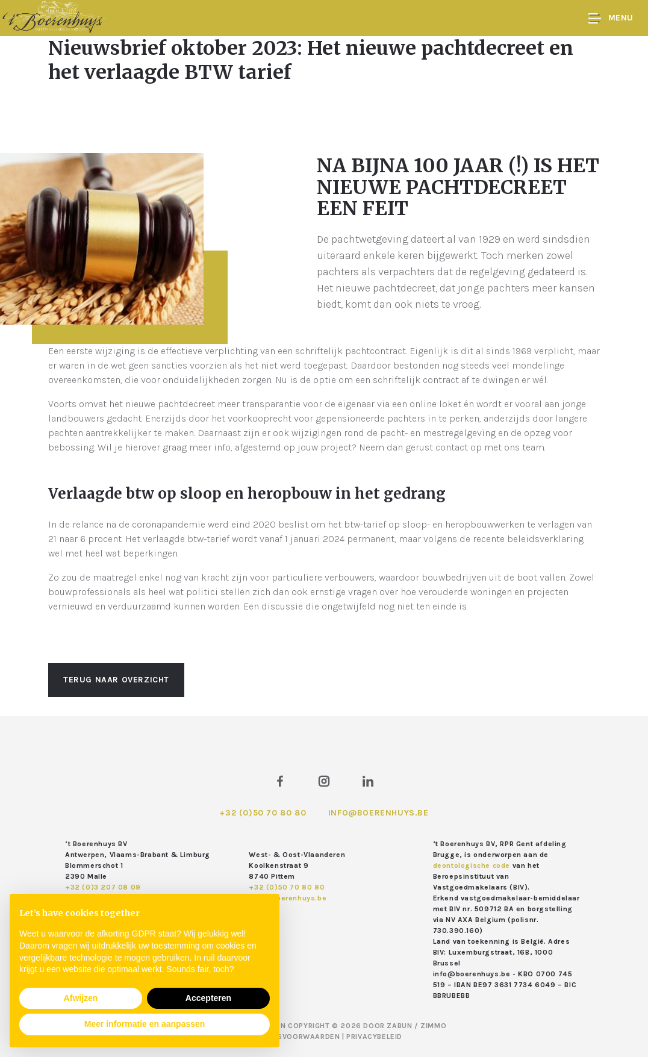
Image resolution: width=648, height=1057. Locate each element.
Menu (611, 18)
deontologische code (471, 865)
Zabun (399, 1025)
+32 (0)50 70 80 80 (262, 813)
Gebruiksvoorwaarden (294, 1036)
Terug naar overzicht (116, 680)
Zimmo (433, 1025)
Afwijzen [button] (81, 998)
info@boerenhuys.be (378, 813)
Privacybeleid (374, 1036)
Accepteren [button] (208, 998)
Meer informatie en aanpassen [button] (144, 1024)
